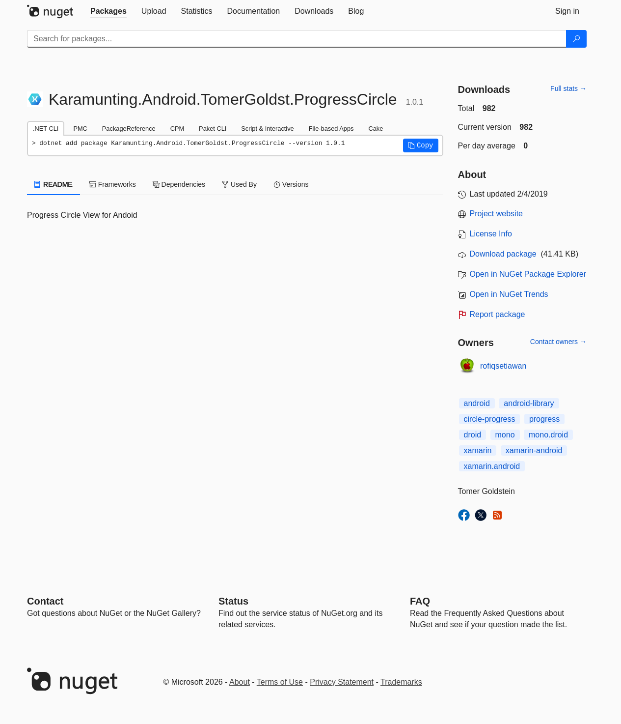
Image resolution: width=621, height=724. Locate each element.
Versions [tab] (291, 184)
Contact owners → (558, 342)
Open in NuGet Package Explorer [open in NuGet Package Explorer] (528, 274)
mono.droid (548, 435)
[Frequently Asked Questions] (420, 601)
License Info (491, 234)
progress (544, 419)
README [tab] (53, 184)
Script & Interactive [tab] (267, 128)
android (477, 403)
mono (505, 435)
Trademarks (401, 682)
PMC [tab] (80, 128)
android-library (529, 403)
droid (473, 435)
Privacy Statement (342, 682)
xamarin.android (492, 466)
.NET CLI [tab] (45, 128)
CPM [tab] (177, 128)
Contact (45, 601)
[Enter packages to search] (297, 39)
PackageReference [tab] (129, 128)
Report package (497, 314)
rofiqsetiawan (503, 366)
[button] (420, 145)
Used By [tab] (239, 184)
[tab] (108, 11)
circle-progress (489, 419)
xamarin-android (534, 450)
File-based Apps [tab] (331, 128)
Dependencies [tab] (179, 184)
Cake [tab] (375, 128)
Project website (496, 213)
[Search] (576, 39)
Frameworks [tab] (112, 184)
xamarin (478, 450)
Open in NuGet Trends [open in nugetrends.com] (509, 294)
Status (233, 601)
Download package (503, 254)
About (239, 682)
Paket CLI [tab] (212, 128)
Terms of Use (280, 682)
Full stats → (568, 88)
